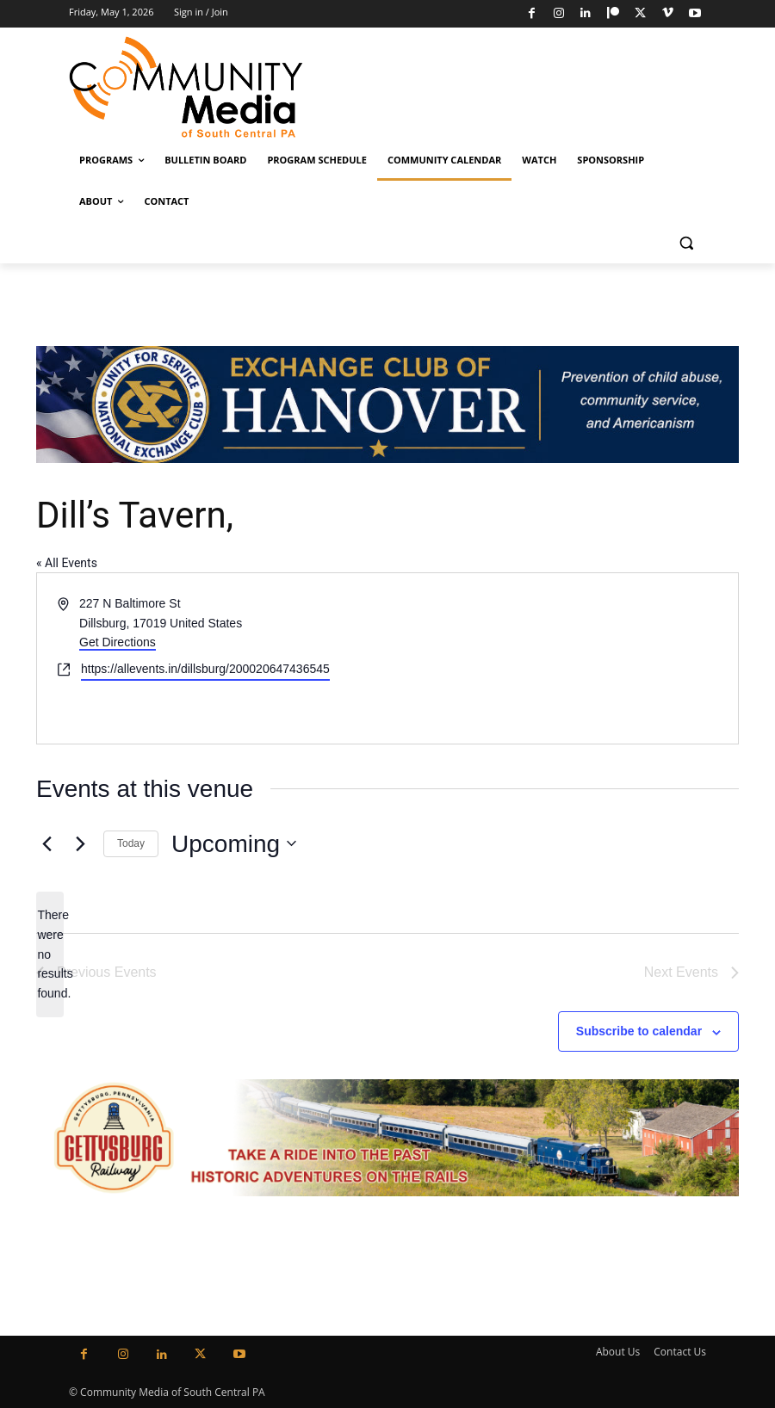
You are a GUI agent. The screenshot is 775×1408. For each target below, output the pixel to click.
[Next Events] (80, 843)
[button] (686, 243)
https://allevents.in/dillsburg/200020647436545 (205, 669)
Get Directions (117, 642)
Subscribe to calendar (639, 1031)
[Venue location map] (561, 658)
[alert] (50, 954)
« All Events (66, 563)
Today (131, 843)
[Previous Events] (46, 843)
